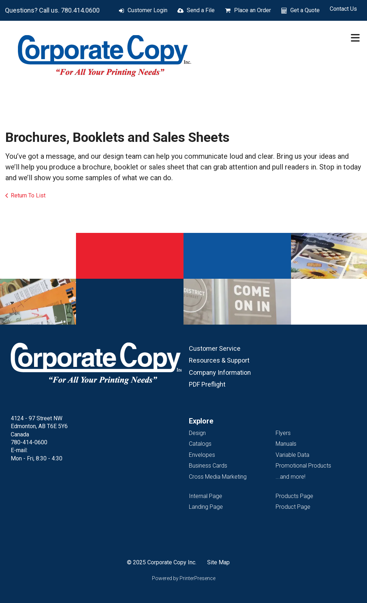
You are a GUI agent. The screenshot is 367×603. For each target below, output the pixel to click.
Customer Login (147, 10)
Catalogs (200, 443)
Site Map (218, 562)
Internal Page (205, 496)
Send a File (201, 10)
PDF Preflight (207, 384)
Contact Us (343, 8)
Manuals (286, 443)
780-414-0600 (29, 442)
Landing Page (206, 506)
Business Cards (208, 465)
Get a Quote (305, 10)
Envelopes (202, 454)
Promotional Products (303, 465)
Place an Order (252, 10)
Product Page (293, 506)
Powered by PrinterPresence (183, 578)
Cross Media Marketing (218, 476)
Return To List (28, 195)
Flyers (283, 433)
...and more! (290, 476)
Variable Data (292, 454)
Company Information (220, 372)
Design (197, 433)
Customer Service (214, 348)
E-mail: (19, 450)
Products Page (294, 496)
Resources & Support (219, 360)
